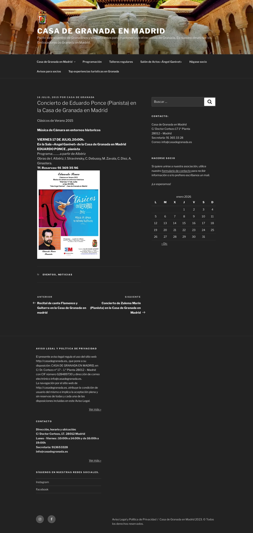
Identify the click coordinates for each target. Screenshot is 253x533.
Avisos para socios (49, 71)
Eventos (49, 274)
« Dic (164, 243)
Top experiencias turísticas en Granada (93, 71)
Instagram (42, 482)
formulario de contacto (176, 170)
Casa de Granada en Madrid (56, 61)
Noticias (65, 274)
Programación (92, 61)
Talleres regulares (121, 61)
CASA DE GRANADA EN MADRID (101, 31)
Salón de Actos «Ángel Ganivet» (161, 61)
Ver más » (95, 409)
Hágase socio (198, 61)
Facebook (42, 489)
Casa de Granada (81, 97)
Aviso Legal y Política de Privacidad (134, 519)
